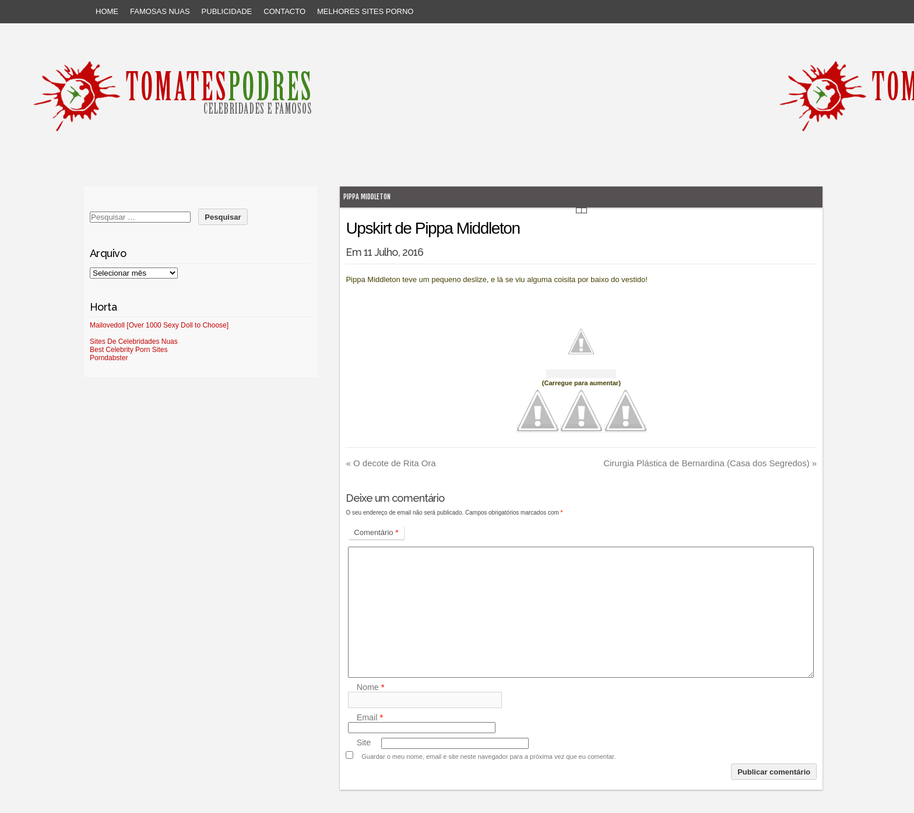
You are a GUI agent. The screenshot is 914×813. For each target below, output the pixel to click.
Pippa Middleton (367, 196)
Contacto (284, 11)
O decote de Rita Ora (390, 463)
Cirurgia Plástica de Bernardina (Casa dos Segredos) (710, 463)
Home (107, 11)
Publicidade (227, 11)
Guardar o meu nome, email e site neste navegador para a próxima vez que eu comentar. (488, 756)
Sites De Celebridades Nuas (134, 341)
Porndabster (109, 358)
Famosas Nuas (160, 11)
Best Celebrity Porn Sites (128, 350)
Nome (371, 687)
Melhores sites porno (365, 11)
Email (370, 717)
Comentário (376, 532)
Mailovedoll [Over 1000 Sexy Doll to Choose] (159, 325)
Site (364, 743)
